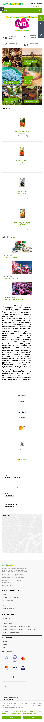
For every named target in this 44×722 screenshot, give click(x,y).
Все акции (13, 237)
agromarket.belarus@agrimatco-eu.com (16, 487)
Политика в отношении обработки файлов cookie (17, 626)
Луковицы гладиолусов (11, 278)
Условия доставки (8, 623)
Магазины (5, 647)
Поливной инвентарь (9, 608)
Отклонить (32, 717)
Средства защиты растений (11, 597)
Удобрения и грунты (8, 600)
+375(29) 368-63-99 (36, 4)
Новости (5, 644)
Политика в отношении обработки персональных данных (19, 629)
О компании (6, 641)
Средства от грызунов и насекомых (13, 606)
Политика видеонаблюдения (11, 632)
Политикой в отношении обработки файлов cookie (22, 713)
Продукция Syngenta (10, 257)
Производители (7, 621)
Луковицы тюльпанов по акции (13, 299)
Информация (6, 618)
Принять (11, 717)
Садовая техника (7, 603)
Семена (5, 594)
